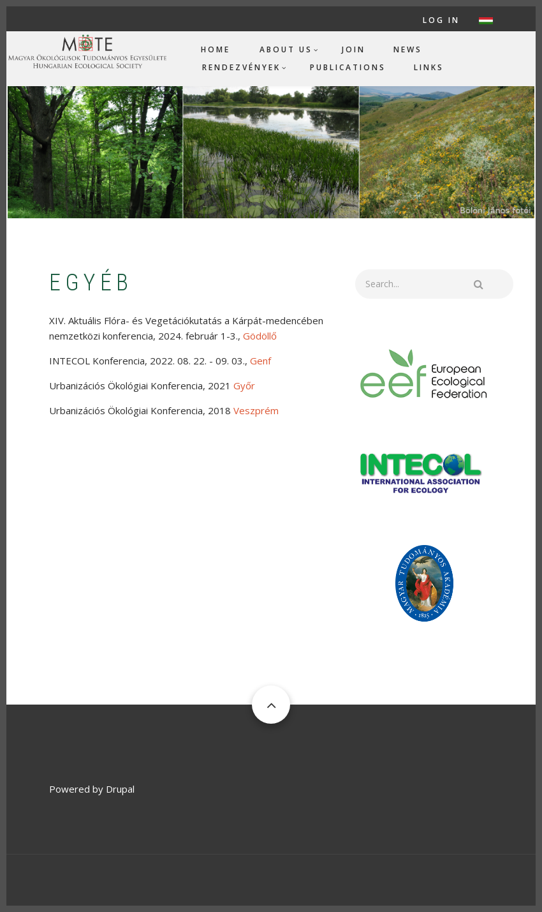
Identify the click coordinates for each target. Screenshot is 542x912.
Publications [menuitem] (348, 67)
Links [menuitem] (429, 67)
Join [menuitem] (353, 49)
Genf (260, 360)
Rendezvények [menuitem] (241, 67)
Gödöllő (260, 335)
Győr (244, 385)
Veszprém (256, 410)
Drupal (120, 788)
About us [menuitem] (286, 49)
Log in (441, 20)
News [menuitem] (407, 49)
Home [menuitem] (215, 49)
